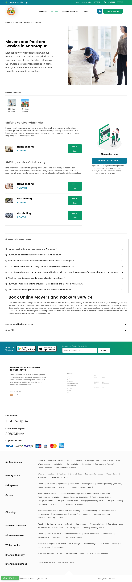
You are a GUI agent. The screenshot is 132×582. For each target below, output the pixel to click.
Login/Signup (113, 11)
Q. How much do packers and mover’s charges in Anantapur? (33, 255)
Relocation (87, 464)
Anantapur (17, 22)
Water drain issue (97, 524)
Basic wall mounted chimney (50, 553)
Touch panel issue (92, 534)
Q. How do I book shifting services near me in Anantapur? (30, 249)
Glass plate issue (54, 534)
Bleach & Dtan (76, 474)
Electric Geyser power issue (98, 493)
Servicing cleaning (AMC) (82, 487)
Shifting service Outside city (25, 106)
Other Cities (10, 330)
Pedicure (63, 474)
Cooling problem (92, 460)
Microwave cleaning (74, 537)
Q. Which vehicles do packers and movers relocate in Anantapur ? (35, 278)
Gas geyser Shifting (115, 501)
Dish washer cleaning (67, 562)
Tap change (59, 547)
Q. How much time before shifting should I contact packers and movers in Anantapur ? (44, 284)
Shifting (115, 543)
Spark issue (108, 534)
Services (54, 11)
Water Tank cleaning (47, 518)
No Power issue (44, 527)
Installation (58, 464)
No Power (51, 483)
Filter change (75, 543)
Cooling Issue (88, 483)
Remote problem (45, 467)
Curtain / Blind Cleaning (80, 514)
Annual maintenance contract (51, 460)
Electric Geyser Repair (47, 493)
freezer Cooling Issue (47, 487)
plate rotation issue (73, 534)
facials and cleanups (94, 474)
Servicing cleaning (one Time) (110, 483)
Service (79, 460)
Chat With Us (10, 578)
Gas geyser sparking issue (92, 501)
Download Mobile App (16, 2)
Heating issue (44, 537)
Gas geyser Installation (73, 504)
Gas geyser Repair (46, 501)
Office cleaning (107, 510)
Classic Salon (112, 474)
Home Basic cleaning (47, 510)
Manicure (52, 474)
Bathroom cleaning (102, 514)
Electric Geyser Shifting (102, 497)
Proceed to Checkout (109, 160)
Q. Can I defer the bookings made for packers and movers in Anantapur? (38, 289)
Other (65, 477)
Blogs (86, 11)
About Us (43, 11)
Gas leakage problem (112, 460)
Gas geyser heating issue (67, 501)
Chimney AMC (103, 553)
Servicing (42, 543)
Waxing (41, 474)
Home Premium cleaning (69, 510)
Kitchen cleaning (91, 510)
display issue (81, 524)
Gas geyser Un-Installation (49, 504)
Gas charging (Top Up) (104, 464)
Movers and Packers (32, 22)
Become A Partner (70, 11)
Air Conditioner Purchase (66, 467)
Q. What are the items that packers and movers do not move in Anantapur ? (39, 260)
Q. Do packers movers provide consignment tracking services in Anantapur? (39, 266)
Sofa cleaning (44, 514)
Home (7, 22)
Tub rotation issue (115, 524)
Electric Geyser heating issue (72, 493)
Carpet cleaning (60, 514)
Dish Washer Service (46, 562)
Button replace (73, 527)
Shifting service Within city (11, 106)
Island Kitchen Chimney (76, 553)
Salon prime (43, 477)
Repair (70, 460)
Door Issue (74, 483)
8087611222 (14, 434)
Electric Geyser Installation (49, 497)
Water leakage (44, 464)
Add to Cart (74, 148)
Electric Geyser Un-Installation (76, 497)
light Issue (62, 483)
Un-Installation (73, 464)
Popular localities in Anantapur (19, 324)
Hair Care (56, 477)
